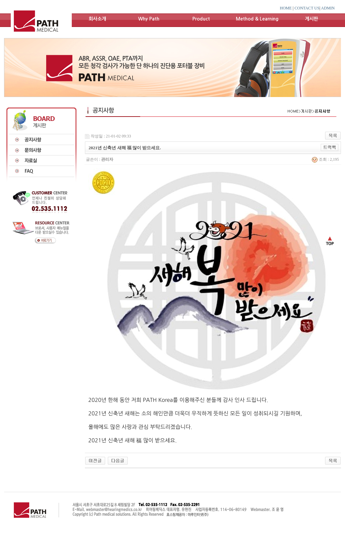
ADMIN (328, 8)
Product (201, 19)
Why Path (148, 19)
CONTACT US (306, 8)
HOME (286, 8)
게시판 (311, 19)
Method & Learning (257, 19)
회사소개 (97, 19)
